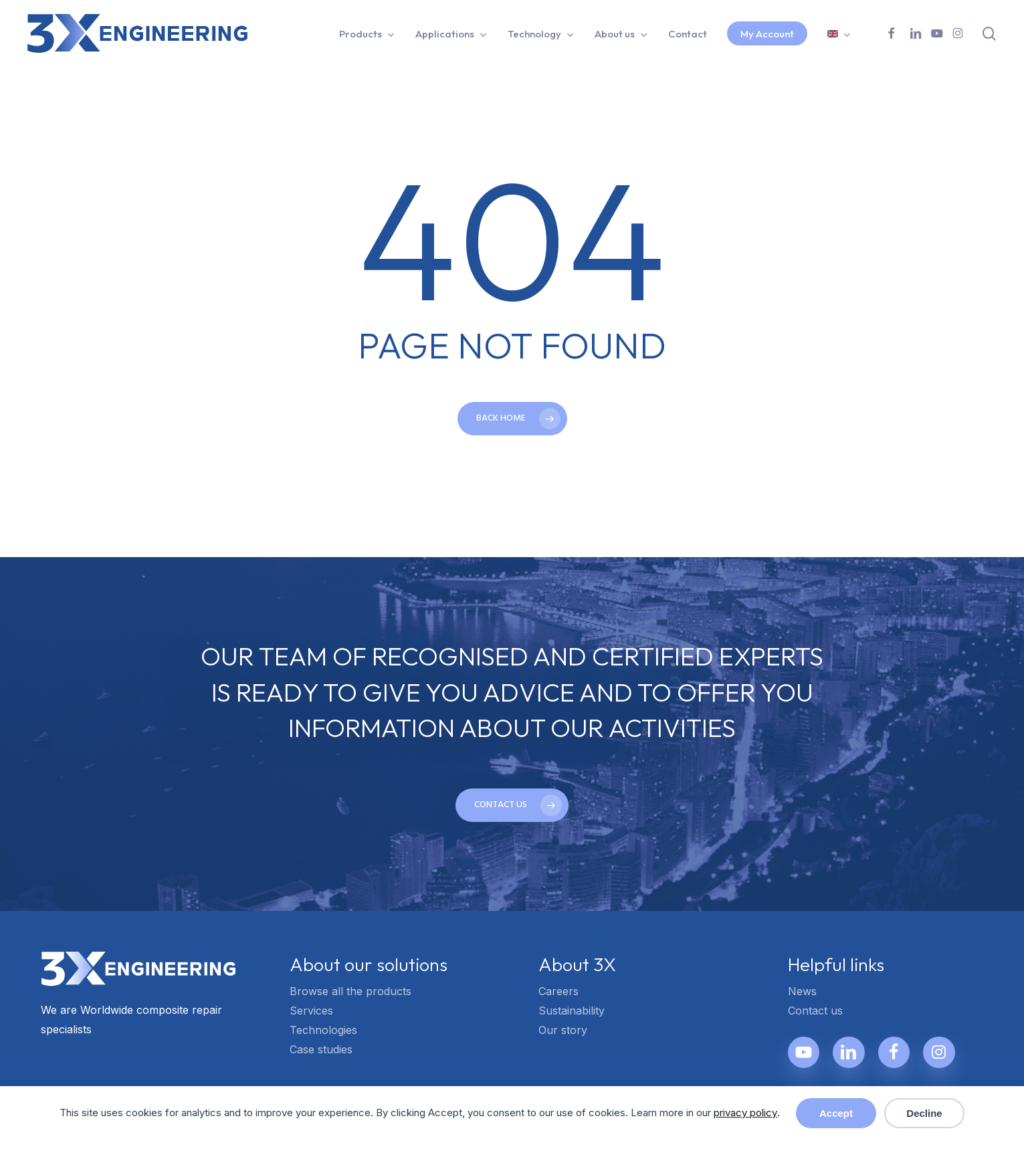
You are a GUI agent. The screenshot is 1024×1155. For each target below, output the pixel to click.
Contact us (815, 1010)
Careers (558, 991)
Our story (562, 1030)
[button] (512, 805)
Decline (924, 1113)
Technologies (323, 1030)
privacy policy (745, 1112)
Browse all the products (350, 991)
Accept (836, 1113)
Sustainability (571, 1010)
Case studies (321, 1049)
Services (311, 1010)
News (802, 991)
